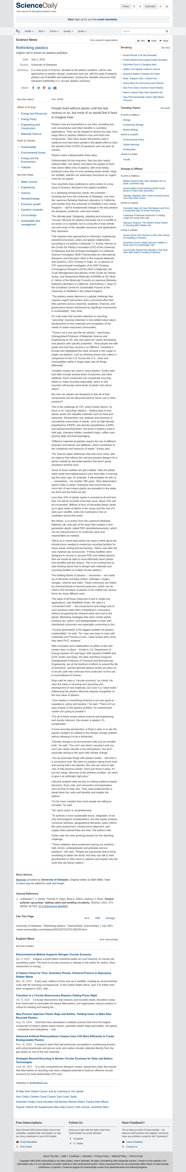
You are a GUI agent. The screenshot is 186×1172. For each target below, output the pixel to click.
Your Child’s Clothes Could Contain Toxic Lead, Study (46, 1096)
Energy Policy (29, 119)
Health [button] (29, 31)
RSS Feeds (26, 1146)
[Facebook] (33, 88)
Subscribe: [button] (150, 6)
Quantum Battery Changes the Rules (141, 74)
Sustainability (28, 147)
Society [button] (68, 31)
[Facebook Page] (134, 6)
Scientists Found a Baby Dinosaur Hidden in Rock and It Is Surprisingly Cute (145, 243)
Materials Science (31, 134)
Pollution (26, 167)
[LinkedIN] (49, 88)
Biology (127, 120)
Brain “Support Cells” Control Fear (140, 78)
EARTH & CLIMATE (129, 135)
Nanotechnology (30, 198)
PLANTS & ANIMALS (130, 115)
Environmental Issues (33, 152)
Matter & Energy (26, 107)
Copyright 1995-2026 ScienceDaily (37, 1161)
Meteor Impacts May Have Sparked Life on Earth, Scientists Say (144, 182)
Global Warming (131, 144)
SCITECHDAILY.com (38, 1083)
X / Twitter (78, 1143)
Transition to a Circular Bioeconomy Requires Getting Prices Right (56, 995)
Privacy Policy (102, 1156)
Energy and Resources (34, 113)
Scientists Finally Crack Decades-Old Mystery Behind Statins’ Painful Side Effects (62, 1101)
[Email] (55, 88)
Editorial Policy (119, 1156)
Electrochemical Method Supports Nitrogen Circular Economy (53, 954)
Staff (63, 1156)
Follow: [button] (125, 6)
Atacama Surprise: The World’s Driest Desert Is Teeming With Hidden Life (145, 223)
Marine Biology (130, 129)
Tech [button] (41, 31)
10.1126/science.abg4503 (53, 906)
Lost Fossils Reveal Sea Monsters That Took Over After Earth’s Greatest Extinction (145, 251)
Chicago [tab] (110, 918)
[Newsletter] (167, 6)
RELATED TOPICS (25, 99)
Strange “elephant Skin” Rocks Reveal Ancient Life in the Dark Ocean (146, 196)
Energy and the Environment (30, 160)
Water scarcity (29, 181)
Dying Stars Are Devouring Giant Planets (143, 83)
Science (25, 193)
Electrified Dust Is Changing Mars (140, 64)
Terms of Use (136, 1156)
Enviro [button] (54, 31)
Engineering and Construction (30, 126)
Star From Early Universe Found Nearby (143, 87)
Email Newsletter (28, 1142)
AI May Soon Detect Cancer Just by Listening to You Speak (49, 1091)
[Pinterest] (44, 88)
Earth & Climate (26, 140)
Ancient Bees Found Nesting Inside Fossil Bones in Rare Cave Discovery (144, 189)
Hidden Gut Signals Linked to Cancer (141, 69)
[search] (167, 31)
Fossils (126, 159)
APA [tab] (97, 918)
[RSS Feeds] (160, 6)
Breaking (126, 47)
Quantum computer (32, 209)
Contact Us (131, 1146)
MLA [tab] (87, 918)
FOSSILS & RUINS (129, 154)
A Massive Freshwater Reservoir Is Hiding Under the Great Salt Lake (144, 216)
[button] (141, 40)
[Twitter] (39, 88)
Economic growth (31, 204)
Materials (21, 879)
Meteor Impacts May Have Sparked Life (143, 92)
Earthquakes (129, 149)
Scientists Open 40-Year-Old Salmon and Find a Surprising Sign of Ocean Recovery (146, 209)
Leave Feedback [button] (134, 1142)
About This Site (50, 1156)
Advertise (87, 1156)
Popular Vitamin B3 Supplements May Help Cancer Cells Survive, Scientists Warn (62, 1107)
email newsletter (107, 19)
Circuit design (29, 215)
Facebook (78, 1138)
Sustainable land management (30, 223)
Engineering (28, 187)
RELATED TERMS (25, 175)
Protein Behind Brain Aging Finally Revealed (145, 60)
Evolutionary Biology (133, 124)
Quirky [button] (82, 31)
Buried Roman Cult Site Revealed (140, 55)
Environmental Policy (133, 139)
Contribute (74, 1156)
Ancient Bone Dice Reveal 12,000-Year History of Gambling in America (146, 236)
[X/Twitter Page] (140, 6)
